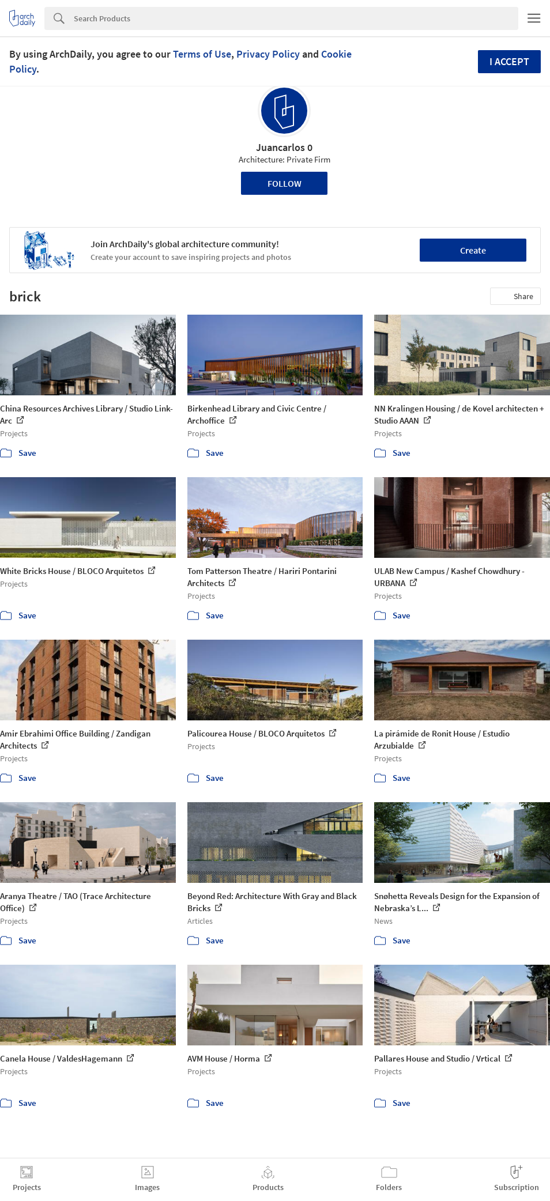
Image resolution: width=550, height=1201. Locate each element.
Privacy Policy (268, 54)
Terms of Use (202, 54)
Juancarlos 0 (284, 147)
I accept (509, 61)
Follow (285, 183)
